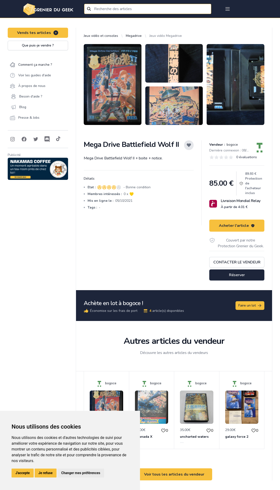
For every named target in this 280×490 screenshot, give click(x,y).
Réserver (237, 275)
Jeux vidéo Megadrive (165, 35)
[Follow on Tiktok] (58, 139)
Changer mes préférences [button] (80, 473)
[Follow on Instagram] (12, 139)
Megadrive (134, 35)
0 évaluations (246, 157)
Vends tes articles (38, 33)
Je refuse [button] (45, 473)
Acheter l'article (237, 225)
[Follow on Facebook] (24, 139)
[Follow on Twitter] (35, 139)
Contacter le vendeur (237, 262)
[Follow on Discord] (47, 139)
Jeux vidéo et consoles (101, 35)
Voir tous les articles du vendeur (174, 474)
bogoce (232, 144)
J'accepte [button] (22, 473)
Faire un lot (250, 305)
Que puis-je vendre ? (38, 45)
